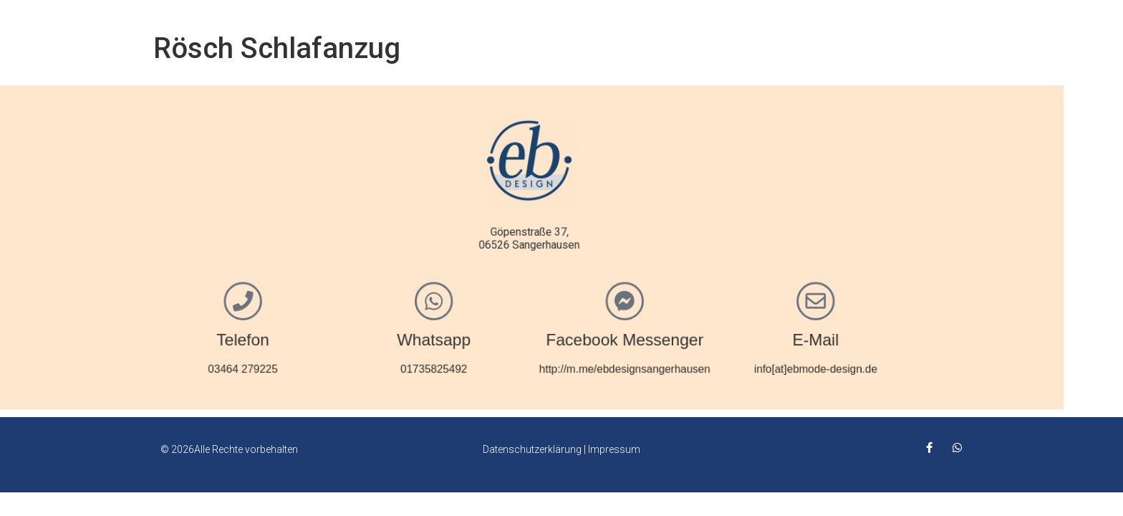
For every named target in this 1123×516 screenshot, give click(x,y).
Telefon (286, 336)
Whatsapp (470, 336)
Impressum (614, 449)
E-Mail (836, 336)
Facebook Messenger (652, 336)
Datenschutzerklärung (532, 449)
